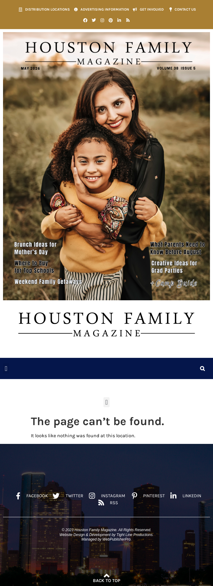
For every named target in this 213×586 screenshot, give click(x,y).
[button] (6, 368)
